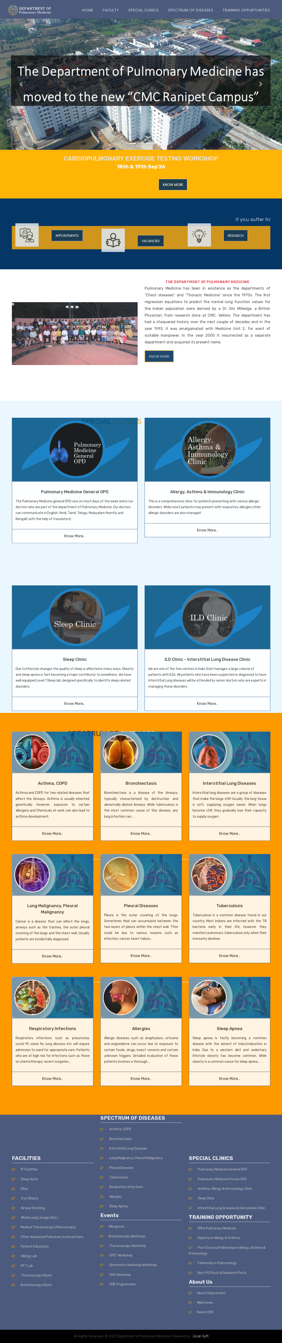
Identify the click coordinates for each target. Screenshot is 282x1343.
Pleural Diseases (141, 849)
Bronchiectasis (141, 727)
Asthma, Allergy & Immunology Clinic (220, 1279)
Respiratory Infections (52, 972)
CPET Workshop (116, 1165)
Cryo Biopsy (25, 1289)
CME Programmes (118, 1194)
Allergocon (112, 1136)
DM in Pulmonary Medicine (212, 1318)
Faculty (111, 10)
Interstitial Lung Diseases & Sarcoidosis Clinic (227, 1298)
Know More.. (74, 471)
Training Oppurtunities (246, 10)
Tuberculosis (229, 849)
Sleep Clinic (202, 1289)
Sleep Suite (25, 1269)
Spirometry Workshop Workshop (128, 1175)
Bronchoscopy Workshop (122, 1146)
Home (87, 10)
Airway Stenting (28, 1298)
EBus (20, 1279)
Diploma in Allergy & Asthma (214, 1328)
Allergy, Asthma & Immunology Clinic (207, 427)
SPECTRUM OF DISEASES (190, 10)
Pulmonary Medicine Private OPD (218, 1269)
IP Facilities (25, 1260)
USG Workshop (115, 1184)
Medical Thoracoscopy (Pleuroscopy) (44, 1317)
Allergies (141, 972)
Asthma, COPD (52, 727)
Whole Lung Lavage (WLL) (35, 1308)
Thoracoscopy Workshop (123, 1156)
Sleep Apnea (229, 972)
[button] (21, 84)
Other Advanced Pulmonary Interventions (47, 1327)
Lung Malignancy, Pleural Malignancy (131, 1068)
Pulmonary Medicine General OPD (75, 427)
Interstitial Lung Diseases (229, 727)
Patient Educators (30, 1337)
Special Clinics (143, 10)
